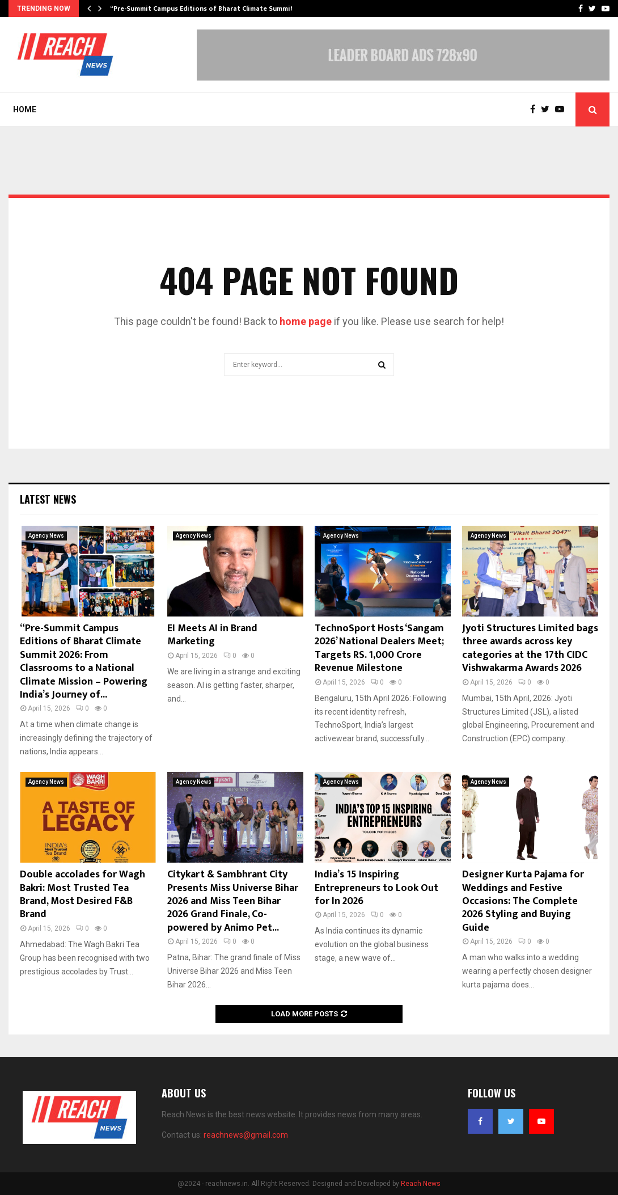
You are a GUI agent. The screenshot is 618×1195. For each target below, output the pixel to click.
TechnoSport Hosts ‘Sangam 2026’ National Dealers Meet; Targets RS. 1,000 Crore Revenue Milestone (379, 648)
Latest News (48, 499)
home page (306, 321)
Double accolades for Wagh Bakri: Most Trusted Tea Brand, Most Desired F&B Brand (82, 894)
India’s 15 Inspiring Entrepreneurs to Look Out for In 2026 (376, 888)
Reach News (421, 1184)
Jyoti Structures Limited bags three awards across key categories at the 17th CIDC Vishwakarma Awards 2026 (530, 648)
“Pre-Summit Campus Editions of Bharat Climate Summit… (204, 8)
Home (24, 109)
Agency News (46, 536)
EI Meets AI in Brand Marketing (212, 635)
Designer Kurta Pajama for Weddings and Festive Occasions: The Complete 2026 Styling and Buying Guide (523, 901)
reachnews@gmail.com (246, 1134)
